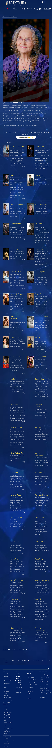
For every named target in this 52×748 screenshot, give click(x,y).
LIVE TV (17, 672)
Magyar (5, 719)
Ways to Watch (19, 684)
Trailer (31, 12)
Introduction (18, 682)
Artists (26, 12)
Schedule (18, 674)
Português (6, 727)
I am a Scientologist (8, 700)
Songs (20, 12)
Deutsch (6, 711)
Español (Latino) (7, 714)
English (5, 707)
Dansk (5, 709)
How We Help (47, 683)
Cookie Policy (6, 743)
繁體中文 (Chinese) (8, 732)
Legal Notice (6, 746)
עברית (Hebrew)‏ (7, 717)
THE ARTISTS (7, 143)
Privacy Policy (6, 744)
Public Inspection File (8, 736)
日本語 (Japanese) (8, 722)
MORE (23, 166)
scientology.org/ (26, 137)
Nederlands (6, 724)
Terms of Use (6, 741)
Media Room (19, 687)
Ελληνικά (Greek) (8, 712)
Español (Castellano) (9, 715)
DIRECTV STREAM (32, 679)
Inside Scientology (8, 680)
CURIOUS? (17, 676)
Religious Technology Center (48, 692)
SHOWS (5, 672)
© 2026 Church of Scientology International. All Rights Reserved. (14, 740)
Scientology (42, 674)
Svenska (6, 730)
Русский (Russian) (8, 728)
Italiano (5, 720)
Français (6, 733)
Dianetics (42, 681)
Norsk (5, 725)
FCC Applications (7, 738)
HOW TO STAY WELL (9, 16)
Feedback (18, 690)
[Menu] (4, 3)
